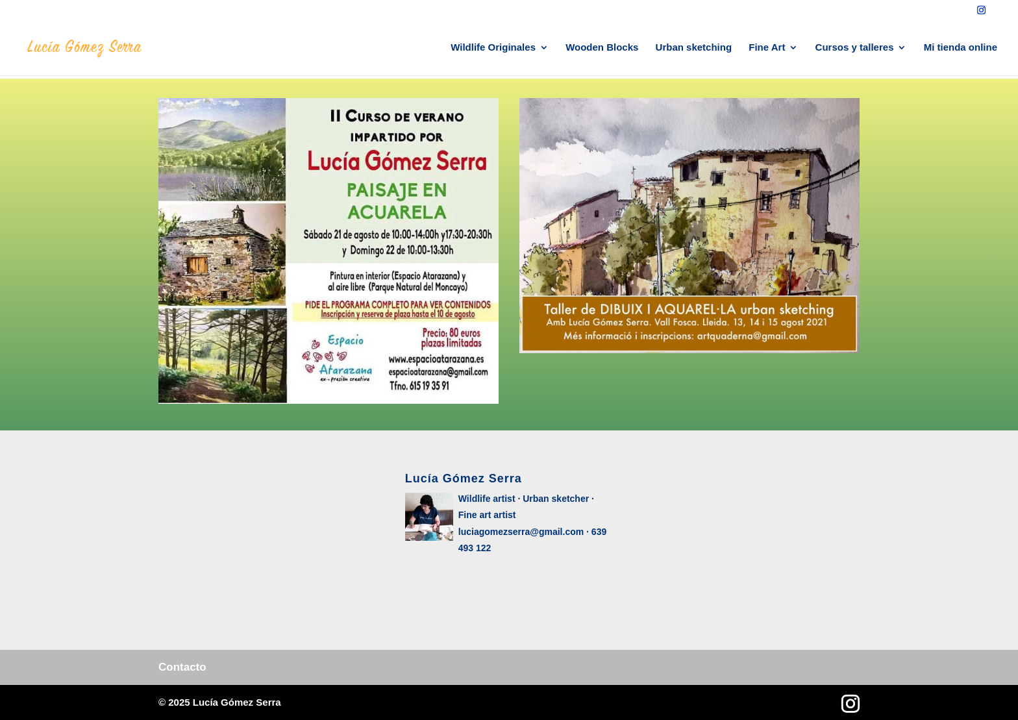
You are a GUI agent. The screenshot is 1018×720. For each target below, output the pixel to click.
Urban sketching (694, 48)
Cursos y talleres (854, 48)
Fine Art (767, 48)
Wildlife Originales (493, 48)
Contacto (182, 667)
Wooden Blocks (601, 48)
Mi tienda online (960, 48)
